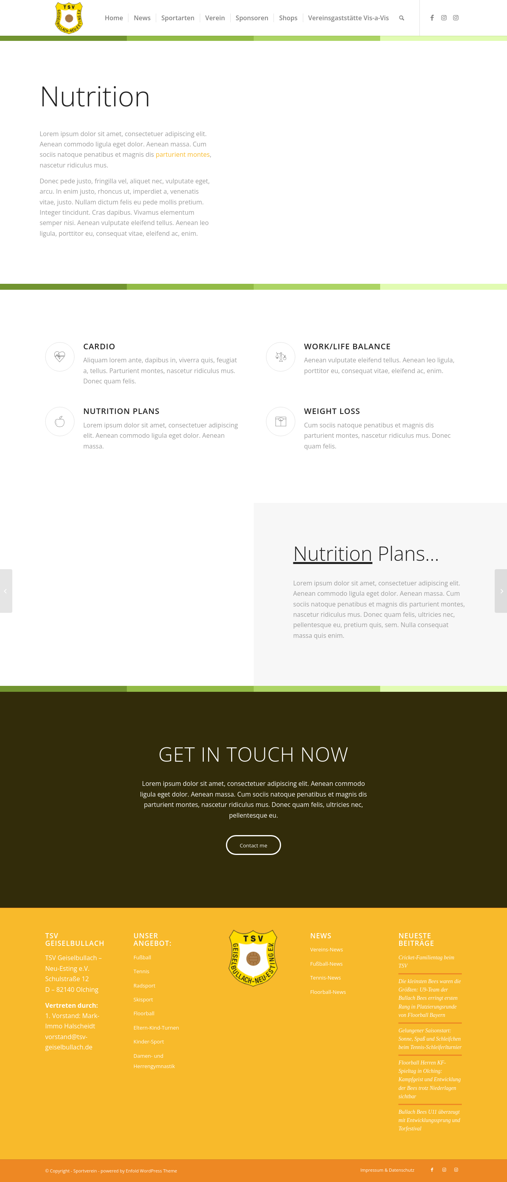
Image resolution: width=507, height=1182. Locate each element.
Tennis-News (325, 977)
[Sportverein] (69, 18)
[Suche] (401, 18)
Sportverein (85, 1171)
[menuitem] (113, 18)
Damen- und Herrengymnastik (154, 1061)
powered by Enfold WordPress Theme (139, 1171)
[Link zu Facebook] (432, 17)
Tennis (141, 971)
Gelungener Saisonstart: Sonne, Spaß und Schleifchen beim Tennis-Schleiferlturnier (429, 1039)
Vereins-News (326, 949)
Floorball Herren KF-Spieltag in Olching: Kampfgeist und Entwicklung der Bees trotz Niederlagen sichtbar (429, 1080)
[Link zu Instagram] (444, 17)
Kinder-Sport (149, 1041)
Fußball (142, 957)
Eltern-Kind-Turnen (156, 1027)
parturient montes (183, 154)
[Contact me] (253, 845)
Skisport (143, 999)
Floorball (144, 1013)
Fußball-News (326, 963)
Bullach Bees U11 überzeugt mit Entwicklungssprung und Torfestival (429, 1120)
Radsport (144, 985)
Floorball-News (328, 991)
